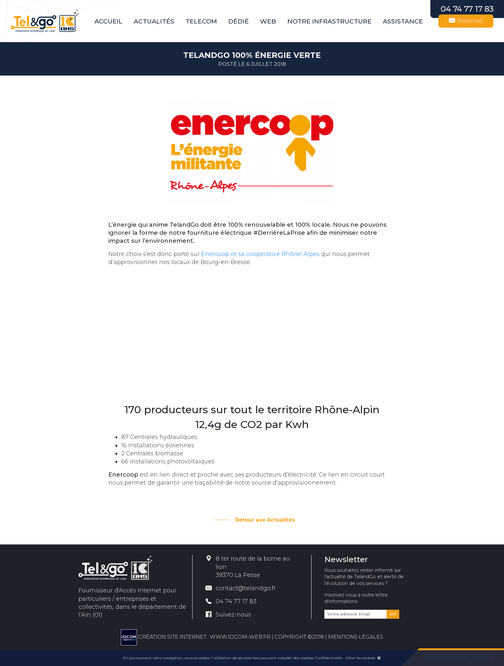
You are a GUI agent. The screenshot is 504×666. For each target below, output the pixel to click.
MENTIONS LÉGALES (355, 637)
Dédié (238, 21)
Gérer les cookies (360, 657)
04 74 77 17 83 (230, 601)
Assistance (403, 21)
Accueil (108, 21)
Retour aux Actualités (265, 520)
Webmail (466, 20)
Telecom (201, 21)
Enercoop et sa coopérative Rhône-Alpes (260, 254)
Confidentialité (328, 657)
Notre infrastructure (329, 21)
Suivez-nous (228, 614)
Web (268, 21)
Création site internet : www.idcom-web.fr (195, 637)
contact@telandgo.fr (240, 588)
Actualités (154, 21)
